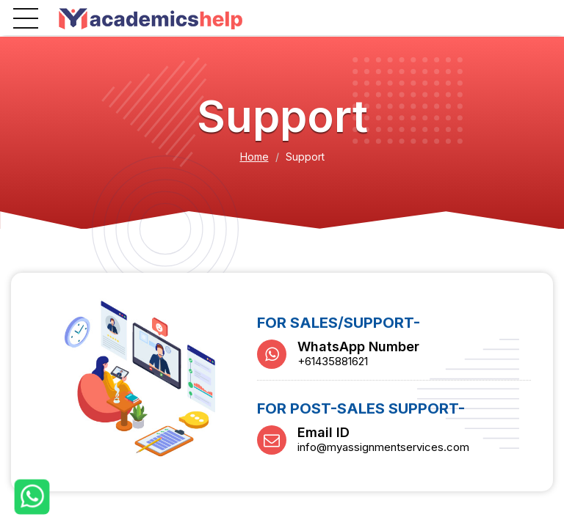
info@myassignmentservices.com (383, 447)
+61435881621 (332, 361)
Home (254, 156)
